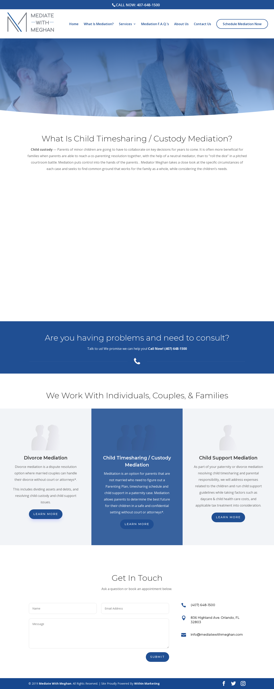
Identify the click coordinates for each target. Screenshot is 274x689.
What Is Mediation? (99, 24)
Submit (157, 657)
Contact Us (202, 24)
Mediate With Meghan (55, 683)
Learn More (45, 514)
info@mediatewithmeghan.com (217, 634)
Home (74, 24)
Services (125, 24)
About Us (181, 24)
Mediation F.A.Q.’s (155, 24)
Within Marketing (147, 683)
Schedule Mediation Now (242, 24)
